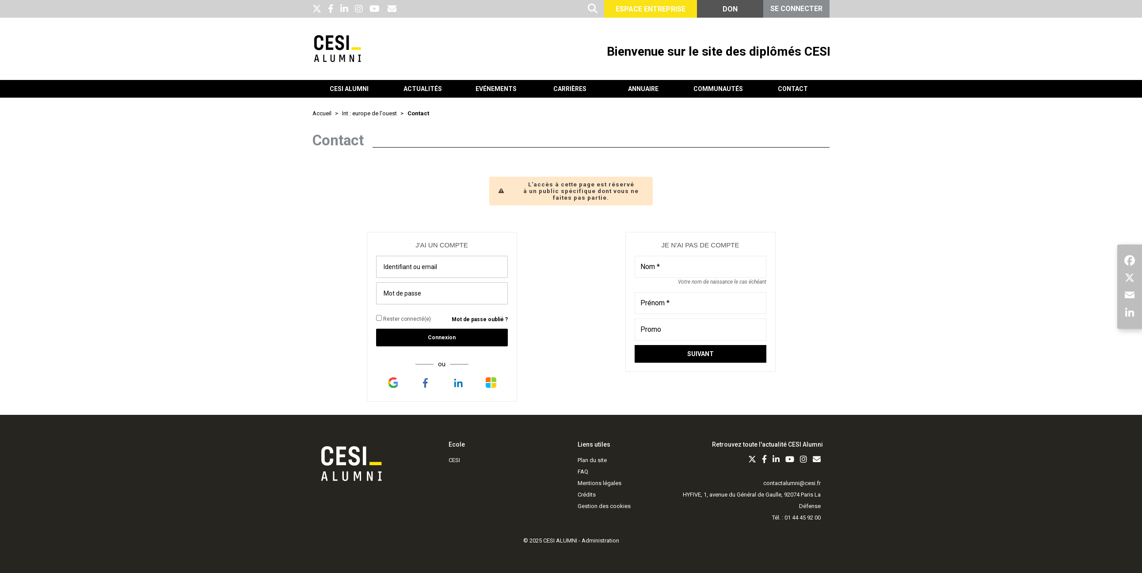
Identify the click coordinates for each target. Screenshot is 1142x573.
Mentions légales (599, 483)
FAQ (583, 471)
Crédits (587, 494)
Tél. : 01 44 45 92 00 (796, 517)
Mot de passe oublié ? (480, 319)
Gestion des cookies (604, 506)
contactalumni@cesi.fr (792, 483)
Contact (793, 88)
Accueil (321, 113)
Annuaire (643, 88)
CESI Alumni (349, 88)
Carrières (569, 88)
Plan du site (592, 460)
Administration (600, 540)
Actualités (423, 88)
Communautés (718, 88)
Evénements (496, 88)
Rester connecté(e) (403, 318)
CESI (454, 460)
